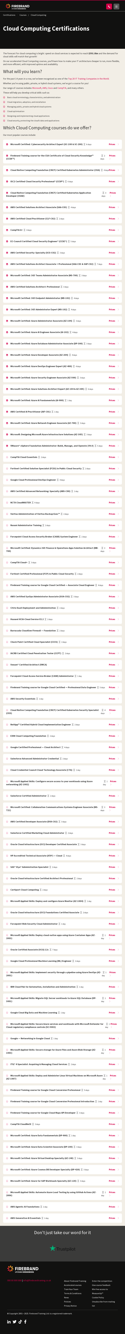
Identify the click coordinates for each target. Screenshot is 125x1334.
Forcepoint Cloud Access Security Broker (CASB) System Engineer (44, 536)
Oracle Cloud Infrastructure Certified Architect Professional (41, 878)
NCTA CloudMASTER (20, 502)
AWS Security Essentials (22, 698)
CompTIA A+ (16, 229)
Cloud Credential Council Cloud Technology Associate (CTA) (41, 769)
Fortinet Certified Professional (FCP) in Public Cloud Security (42, 573)
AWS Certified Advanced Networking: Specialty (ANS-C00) (40, 491)
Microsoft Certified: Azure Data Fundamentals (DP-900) (39, 1135)
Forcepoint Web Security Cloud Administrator (34, 923)
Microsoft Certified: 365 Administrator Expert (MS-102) (38, 309)
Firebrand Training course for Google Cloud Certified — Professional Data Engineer (53, 687)
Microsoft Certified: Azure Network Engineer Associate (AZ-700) (43, 423)
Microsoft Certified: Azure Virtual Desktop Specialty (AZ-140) (41, 1158)
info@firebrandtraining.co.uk (37, 1280)
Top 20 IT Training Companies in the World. (88, 78)
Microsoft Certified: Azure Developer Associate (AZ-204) (39, 354)
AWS (44, 87)
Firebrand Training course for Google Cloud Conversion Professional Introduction (52, 1101)
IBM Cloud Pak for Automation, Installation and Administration (43, 986)
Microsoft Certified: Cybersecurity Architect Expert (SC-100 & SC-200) (46, 144)
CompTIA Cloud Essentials (23, 457)
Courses (23, 15)
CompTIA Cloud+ (18, 562)
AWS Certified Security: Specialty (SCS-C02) (33, 252)
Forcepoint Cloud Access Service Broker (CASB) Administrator (42, 675)
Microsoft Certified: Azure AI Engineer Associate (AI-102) (39, 332)
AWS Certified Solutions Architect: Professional (35, 286)
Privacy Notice (70, 1305)
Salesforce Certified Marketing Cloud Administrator (37, 832)
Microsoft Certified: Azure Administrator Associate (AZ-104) (41, 320)
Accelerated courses (73, 1285)
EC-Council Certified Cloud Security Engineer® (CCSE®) (38, 241)
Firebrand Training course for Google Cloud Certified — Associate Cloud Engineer (52, 585)
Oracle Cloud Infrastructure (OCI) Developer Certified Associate (43, 844)
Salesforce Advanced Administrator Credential (34, 758)
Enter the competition (102, 1281)
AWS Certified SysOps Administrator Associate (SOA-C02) (40, 596)
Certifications (9, 15)
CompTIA (61, 87)
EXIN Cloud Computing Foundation (28, 735)
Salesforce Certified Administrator (28, 795)
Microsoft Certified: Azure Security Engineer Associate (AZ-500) (43, 377)
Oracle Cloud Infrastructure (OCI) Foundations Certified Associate (44, 912)
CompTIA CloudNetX (20, 1124)
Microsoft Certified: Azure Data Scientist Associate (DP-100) (41, 1146)
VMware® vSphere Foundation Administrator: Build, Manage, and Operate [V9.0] (52, 445)
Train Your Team (71, 1289)
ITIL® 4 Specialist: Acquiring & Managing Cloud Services (38, 1064)
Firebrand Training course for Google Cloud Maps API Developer (43, 1112)
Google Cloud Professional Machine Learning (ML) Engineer (40, 960)
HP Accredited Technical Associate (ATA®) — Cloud (36, 855)
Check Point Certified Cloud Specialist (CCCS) (34, 641)
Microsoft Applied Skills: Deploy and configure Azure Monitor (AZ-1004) (46, 901)
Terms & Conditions (72, 1293)
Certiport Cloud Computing (24, 889)
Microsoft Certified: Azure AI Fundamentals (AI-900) (37, 400)
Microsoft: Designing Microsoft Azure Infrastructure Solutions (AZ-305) (46, 434)
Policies (67, 1301)
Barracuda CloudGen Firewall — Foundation (33, 630)
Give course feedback (101, 1285)
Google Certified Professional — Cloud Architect (35, 747)
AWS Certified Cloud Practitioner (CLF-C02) (32, 218)
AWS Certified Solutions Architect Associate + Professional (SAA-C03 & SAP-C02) (51, 264)
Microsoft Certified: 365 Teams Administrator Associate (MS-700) (44, 275)
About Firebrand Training (75, 1281)
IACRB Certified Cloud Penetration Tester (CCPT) (35, 653)
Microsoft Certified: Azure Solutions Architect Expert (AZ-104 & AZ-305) (47, 388)
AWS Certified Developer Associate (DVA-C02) (34, 821)
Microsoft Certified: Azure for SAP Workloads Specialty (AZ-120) (43, 1180)
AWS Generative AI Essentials (25, 1218)
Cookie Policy (98, 1297)
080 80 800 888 (14, 1280)
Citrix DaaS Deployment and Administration (33, 607)
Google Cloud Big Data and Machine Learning (33, 1012)
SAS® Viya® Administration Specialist (29, 866)
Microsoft (36, 87)
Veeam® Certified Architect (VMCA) (28, 664)
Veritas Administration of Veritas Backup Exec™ (35, 513)
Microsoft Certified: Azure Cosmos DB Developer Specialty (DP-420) (45, 1169)
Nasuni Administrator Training (25, 525)
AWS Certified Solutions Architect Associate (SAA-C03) (38, 207)
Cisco (50, 87)
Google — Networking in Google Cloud (30, 1038)
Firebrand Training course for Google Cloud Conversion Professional (45, 1090)
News (66, 1297)
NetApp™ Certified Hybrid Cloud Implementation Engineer (40, 724)
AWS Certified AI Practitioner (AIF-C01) (30, 411)
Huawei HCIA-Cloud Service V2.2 (27, 619)
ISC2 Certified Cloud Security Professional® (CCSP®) (37, 181)
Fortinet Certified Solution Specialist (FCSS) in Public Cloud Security (46, 468)
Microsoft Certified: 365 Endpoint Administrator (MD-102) (40, 298)
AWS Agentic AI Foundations (24, 1206)
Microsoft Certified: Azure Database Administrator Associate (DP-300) (46, 343)
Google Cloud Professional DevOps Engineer (33, 479)
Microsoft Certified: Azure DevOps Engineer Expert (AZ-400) (41, 366)
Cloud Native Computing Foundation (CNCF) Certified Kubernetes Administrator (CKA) (55, 170)
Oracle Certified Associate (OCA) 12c (29, 949)
